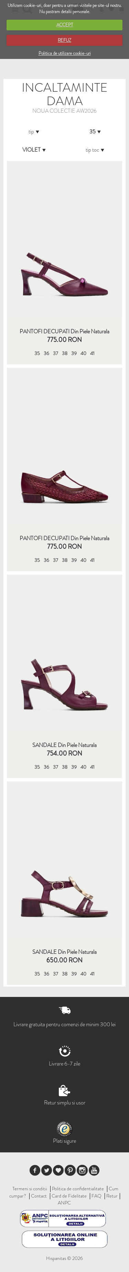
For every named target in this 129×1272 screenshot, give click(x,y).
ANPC (64, 1202)
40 (83, 353)
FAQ (96, 1195)
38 (64, 353)
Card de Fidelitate (69, 1195)
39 (74, 353)
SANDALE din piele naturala (64, 745)
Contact (39, 1195)
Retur (112, 1195)
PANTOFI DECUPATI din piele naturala (64, 331)
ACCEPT (64, 24)
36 (46, 353)
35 (37, 353)
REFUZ (64, 40)
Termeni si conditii (29, 1188)
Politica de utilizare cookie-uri (65, 53)
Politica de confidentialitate (78, 1188)
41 (92, 353)
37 (55, 353)
